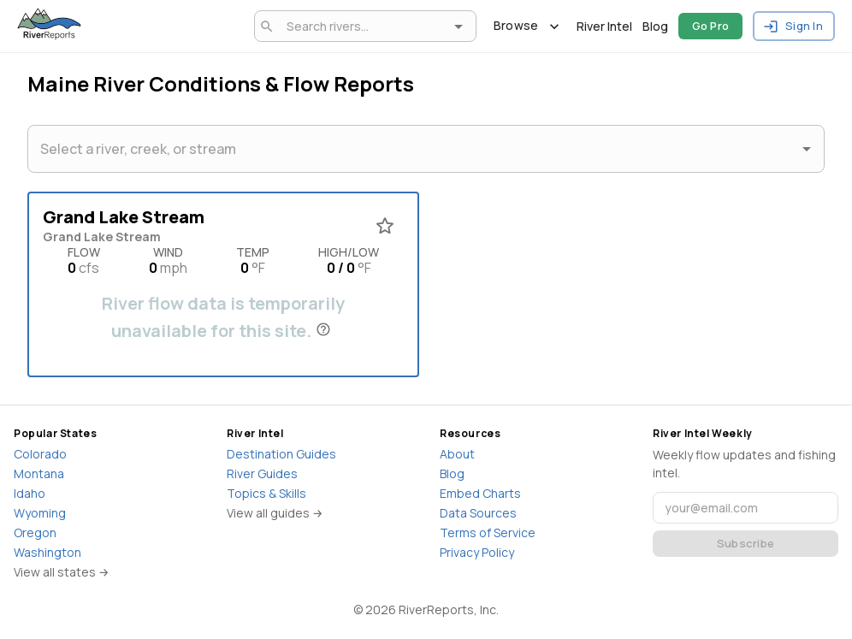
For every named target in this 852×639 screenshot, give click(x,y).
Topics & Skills (266, 493)
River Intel (604, 26)
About (457, 454)
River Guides (262, 473)
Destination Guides (281, 454)
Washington (47, 552)
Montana (39, 473)
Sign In (793, 26)
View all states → (61, 572)
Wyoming (40, 513)
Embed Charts (480, 493)
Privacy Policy (477, 552)
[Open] (458, 26)
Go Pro (710, 26)
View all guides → (275, 513)
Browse (526, 26)
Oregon (35, 532)
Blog (655, 26)
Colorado (40, 454)
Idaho (29, 493)
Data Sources (478, 513)
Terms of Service (487, 532)
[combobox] (362, 26)
